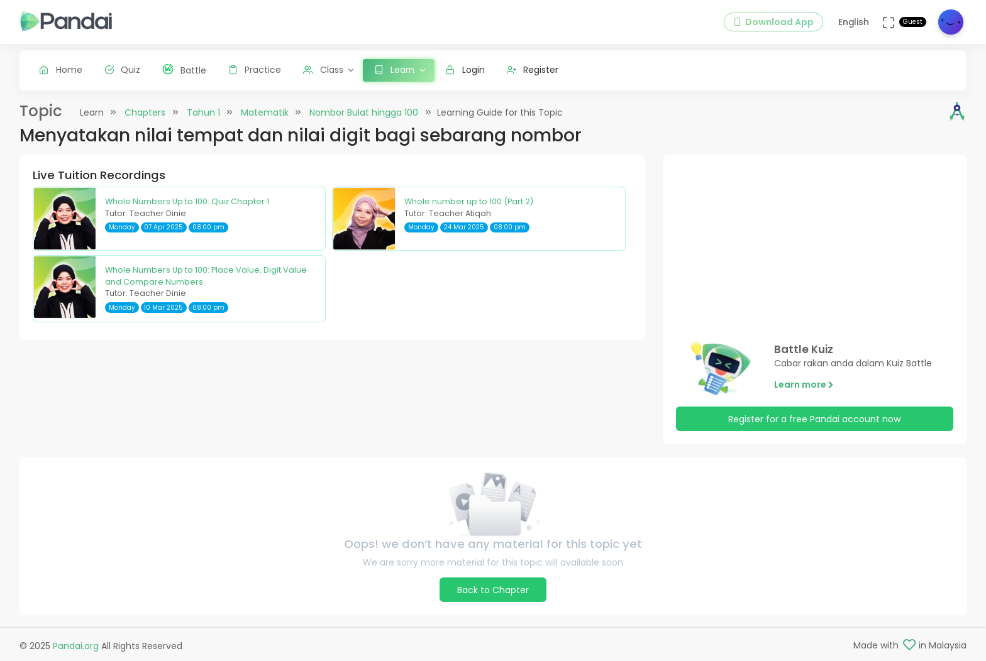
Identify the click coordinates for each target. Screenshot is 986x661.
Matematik (265, 112)
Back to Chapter (493, 590)
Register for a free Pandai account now (814, 419)
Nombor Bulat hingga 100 (363, 112)
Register (533, 69)
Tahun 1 (203, 112)
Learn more (804, 384)
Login (465, 69)
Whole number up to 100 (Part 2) (468, 201)
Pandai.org (76, 646)
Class (323, 69)
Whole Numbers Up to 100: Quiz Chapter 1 (187, 201)
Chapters (145, 112)
